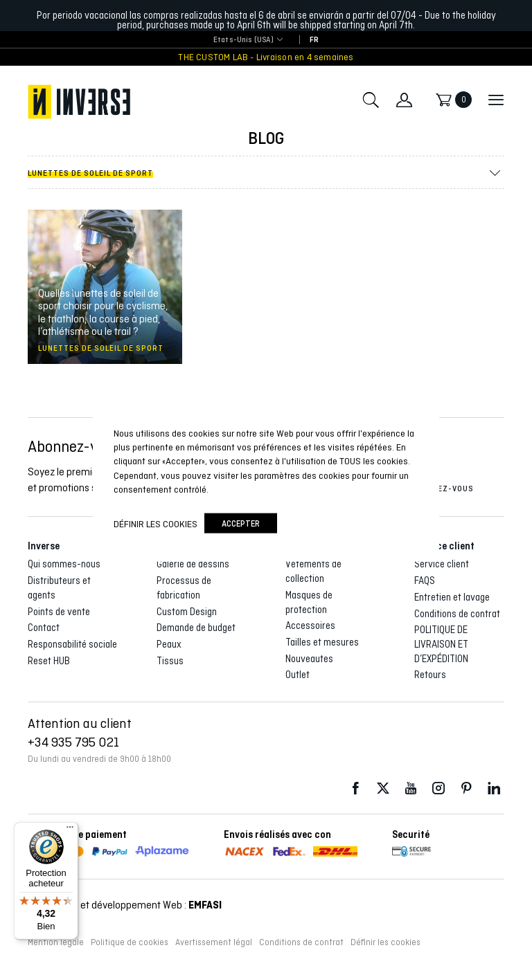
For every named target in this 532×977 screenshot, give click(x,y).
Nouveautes (309, 658)
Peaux (169, 644)
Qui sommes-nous (64, 563)
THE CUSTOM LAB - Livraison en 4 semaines (265, 57)
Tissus (170, 660)
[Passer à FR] (314, 40)
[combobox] (243, 40)
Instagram (438, 788)
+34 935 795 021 (73, 741)
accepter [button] (241, 523)
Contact (44, 627)
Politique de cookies (129, 942)
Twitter (383, 788)
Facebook (355, 788)
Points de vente (59, 611)
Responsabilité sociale (72, 644)
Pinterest (466, 788)
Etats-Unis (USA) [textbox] (243, 39)
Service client (441, 563)
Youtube (410, 788)
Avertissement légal (213, 942)
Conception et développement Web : (125, 905)
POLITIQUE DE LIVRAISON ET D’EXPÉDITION (441, 644)
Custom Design (187, 611)
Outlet (297, 674)
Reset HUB (49, 660)
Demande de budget (196, 627)
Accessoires (310, 625)
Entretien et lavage (452, 597)
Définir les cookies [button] (385, 942)
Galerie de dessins (193, 563)
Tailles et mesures (322, 642)
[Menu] (70, 830)
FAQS (424, 580)
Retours (430, 674)
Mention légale (56, 942)
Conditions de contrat (457, 613)
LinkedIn (494, 788)
